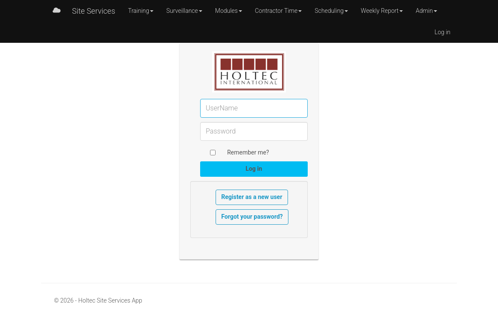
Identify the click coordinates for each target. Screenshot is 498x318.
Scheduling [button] (331, 10)
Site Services (93, 10)
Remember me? (248, 152)
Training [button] (140, 10)
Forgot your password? (252, 216)
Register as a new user (251, 196)
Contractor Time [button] (278, 10)
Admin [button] (426, 10)
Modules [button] (228, 10)
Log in (442, 32)
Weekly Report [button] (382, 10)
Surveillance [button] (184, 10)
